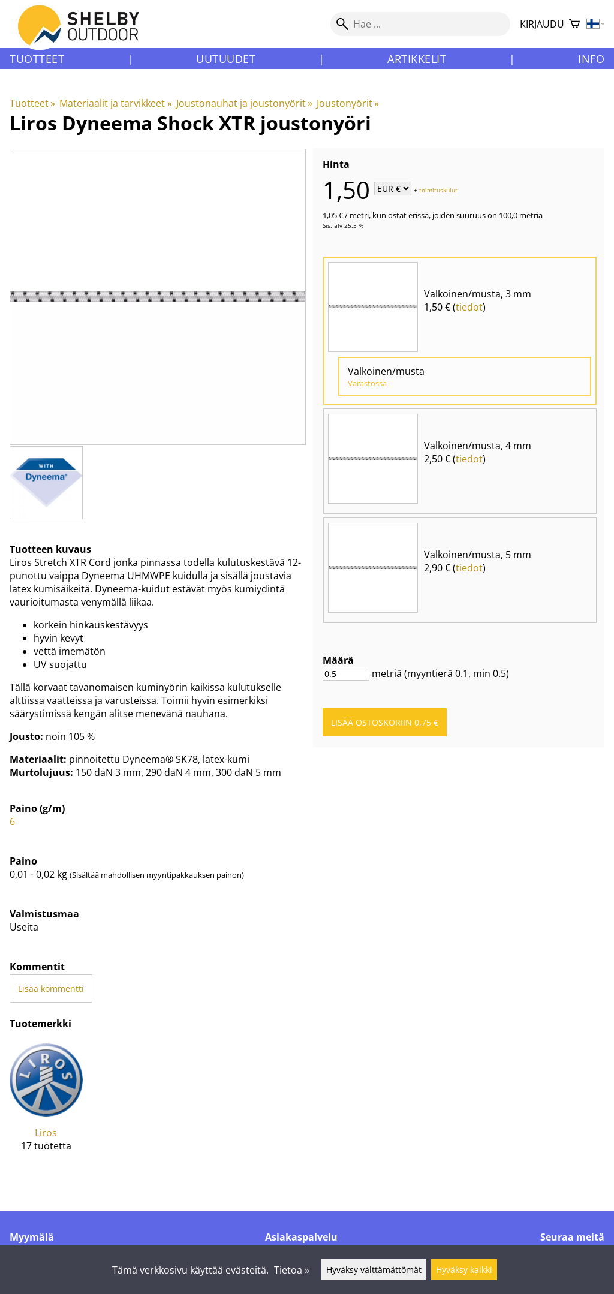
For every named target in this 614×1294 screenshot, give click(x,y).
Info (591, 59)
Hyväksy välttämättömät (374, 1269)
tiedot (469, 307)
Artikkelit (416, 59)
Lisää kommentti (51, 988)
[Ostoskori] (574, 24)
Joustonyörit (348, 103)
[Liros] (46, 1106)
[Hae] (420, 24)
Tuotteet (37, 59)
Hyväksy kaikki (464, 1269)
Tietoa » (291, 1270)
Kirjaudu (542, 24)
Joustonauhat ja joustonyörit (244, 103)
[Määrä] (346, 674)
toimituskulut (438, 189)
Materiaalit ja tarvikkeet (115, 103)
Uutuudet (225, 59)
